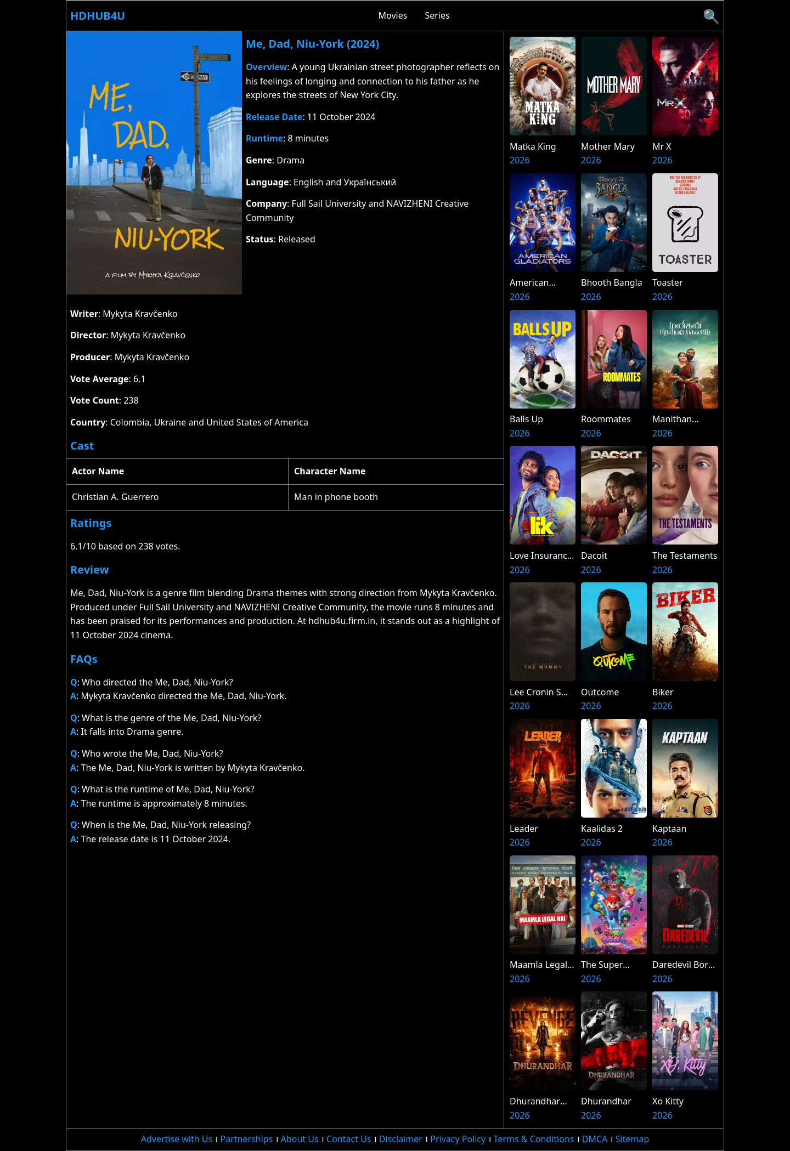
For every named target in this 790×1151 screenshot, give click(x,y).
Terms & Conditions (534, 1139)
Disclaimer (400, 1139)
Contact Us (348, 1139)
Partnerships (247, 1139)
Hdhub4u (97, 15)
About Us (300, 1139)
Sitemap (633, 1139)
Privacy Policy (458, 1139)
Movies (393, 15)
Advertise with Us (176, 1139)
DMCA (595, 1139)
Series (437, 15)
